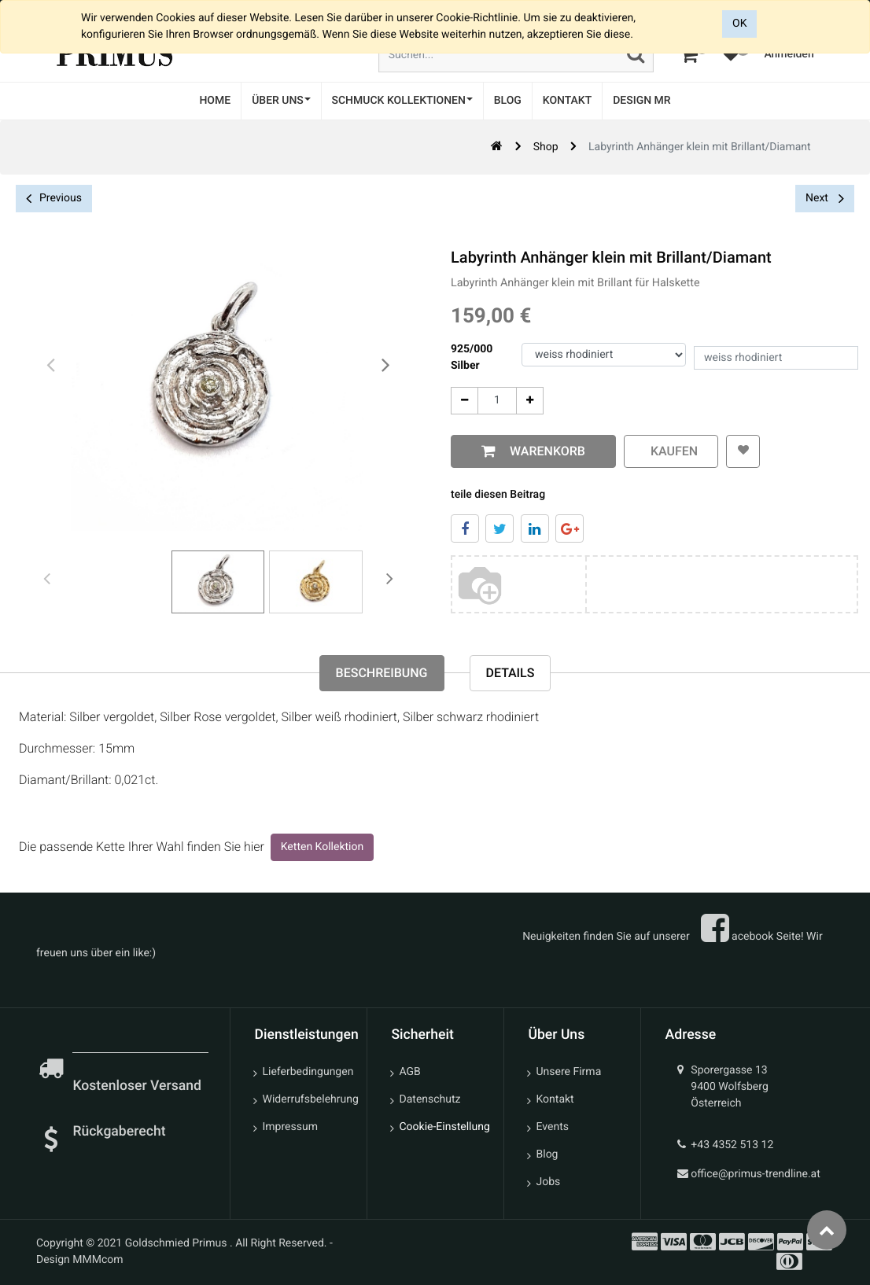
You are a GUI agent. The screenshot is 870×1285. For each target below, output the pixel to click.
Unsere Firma (569, 1072)
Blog (547, 1154)
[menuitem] (215, 101)
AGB (410, 1072)
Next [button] (824, 198)
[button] (742, 451)
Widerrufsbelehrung (309, 1099)
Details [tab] (510, 672)
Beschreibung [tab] (382, 672)
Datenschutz (430, 1099)
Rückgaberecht (118, 1132)
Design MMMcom (79, 1260)
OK (739, 23)
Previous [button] (54, 198)
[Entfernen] (463, 400)
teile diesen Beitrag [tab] (496, 494)
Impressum (290, 1127)
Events (552, 1127)
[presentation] (51, 365)
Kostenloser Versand (138, 1086)
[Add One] (528, 400)
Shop (545, 147)
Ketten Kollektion (322, 847)
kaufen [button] (669, 451)
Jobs (548, 1182)
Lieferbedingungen (308, 1072)
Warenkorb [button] (543, 451)
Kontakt (555, 1099)
